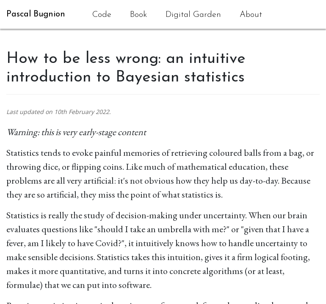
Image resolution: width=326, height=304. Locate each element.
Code (101, 15)
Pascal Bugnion (35, 14)
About (251, 15)
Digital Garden (193, 15)
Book (138, 15)
